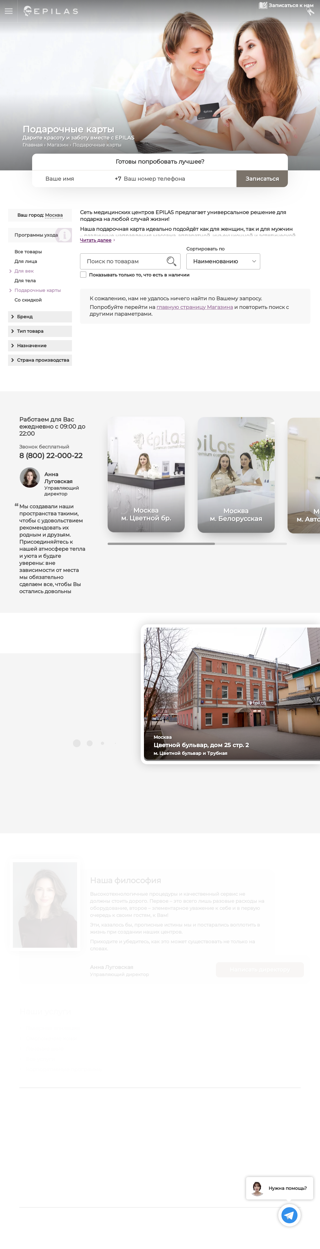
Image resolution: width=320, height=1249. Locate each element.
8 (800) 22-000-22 (51, 459)
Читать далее (95, 240)
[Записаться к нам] (271, 11)
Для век (23, 271)
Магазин (57, 145)
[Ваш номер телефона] (181, 178)
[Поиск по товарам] (125, 261)
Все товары (28, 252)
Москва (54, 215)
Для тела (25, 281)
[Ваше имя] (78, 178)
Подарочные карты (37, 290)
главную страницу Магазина (194, 307)
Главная (32, 145)
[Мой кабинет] (310, 11)
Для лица (25, 261)
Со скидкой (28, 300)
